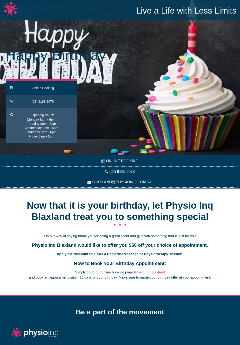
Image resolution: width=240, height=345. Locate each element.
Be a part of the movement (120, 312)
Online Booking (32, 88)
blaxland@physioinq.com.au (120, 182)
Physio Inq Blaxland (149, 272)
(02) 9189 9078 (32, 101)
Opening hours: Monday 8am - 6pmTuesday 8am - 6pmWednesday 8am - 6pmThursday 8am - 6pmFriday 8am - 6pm (34, 125)
